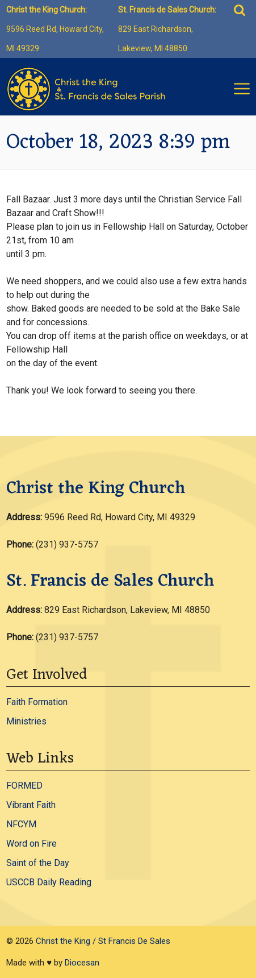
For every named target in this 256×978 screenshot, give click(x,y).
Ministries (26, 721)
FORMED (24, 785)
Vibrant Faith (31, 804)
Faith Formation (37, 702)
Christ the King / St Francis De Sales (103, 941)
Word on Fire (31, 843)
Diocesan (82, 963)
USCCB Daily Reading (48, 882)
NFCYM (21, 824)
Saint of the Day (37, 862)
